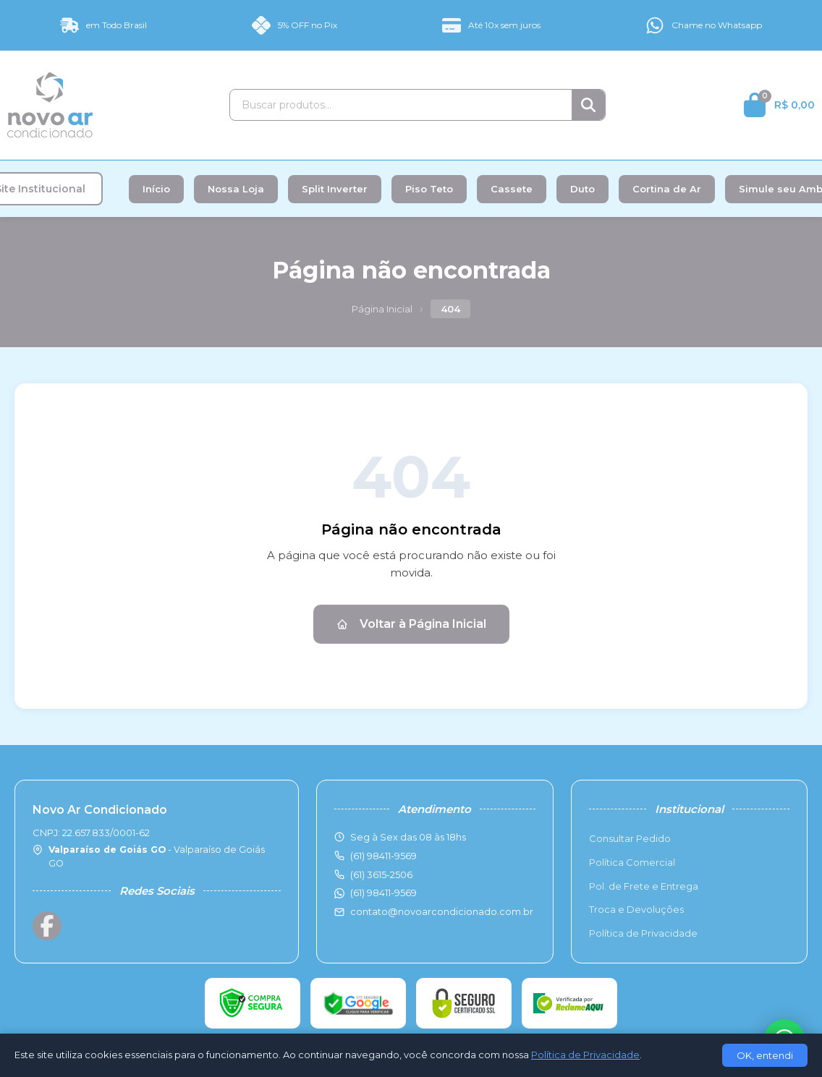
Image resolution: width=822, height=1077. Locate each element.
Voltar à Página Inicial (411, 624)
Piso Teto (429, 189)
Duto (582, 189)
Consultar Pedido (630, 838)
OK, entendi (765, 1055)
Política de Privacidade (643, 933)
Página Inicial (382, 309)
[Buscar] (588, 105)
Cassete (512, 189)
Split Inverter (335, 189)
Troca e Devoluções (636, 909)
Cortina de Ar (666, 189)
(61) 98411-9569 (383, 892)
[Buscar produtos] (401, 105)
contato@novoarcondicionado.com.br (441, 911)
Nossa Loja (236, 189)
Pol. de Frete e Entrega (643, 886)
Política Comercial (632, 862)
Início (156, 189)
